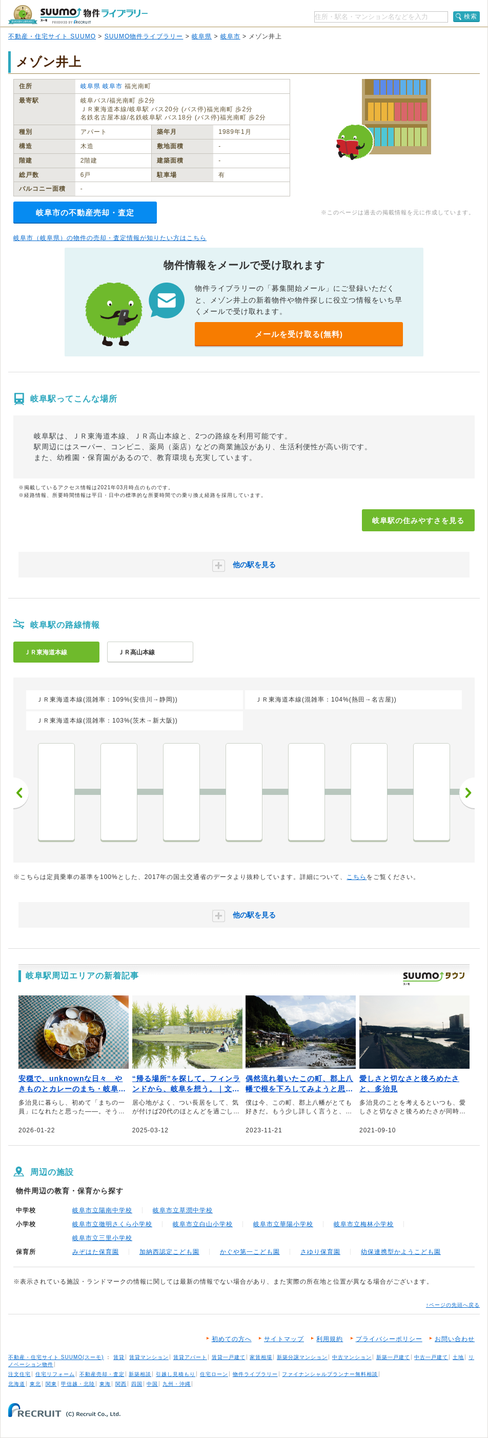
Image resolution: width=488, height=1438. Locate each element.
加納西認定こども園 (169, 1251)
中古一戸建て (431, 1357)
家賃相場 (261, 1357)
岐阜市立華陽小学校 (283, 1224)
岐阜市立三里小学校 (102, 1238)
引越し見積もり (175, 1374)
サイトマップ (284, 1339)
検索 (470, 16)
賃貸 (119, 1357)
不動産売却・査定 (102, 1374)
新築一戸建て (393, 1357)
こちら (357, 877)
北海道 (16, 1384)
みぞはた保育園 (95, 1251)
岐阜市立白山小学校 (203, 1224)
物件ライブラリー (255, 1374)
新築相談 (140, 1374)
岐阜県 (202, 36)
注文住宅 (19, 1374)
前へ (21, 793)
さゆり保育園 (320, 1251)
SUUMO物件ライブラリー (144, 36)
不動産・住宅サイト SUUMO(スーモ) (56, 1357)
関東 (51, 1384)
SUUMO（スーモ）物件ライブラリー (78, 14)
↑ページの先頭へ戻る (453, 1305)
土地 (458, 1357)
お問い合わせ (455, 1339)
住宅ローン (214, 1374)
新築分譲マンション (302, 1357)
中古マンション (352, 1357)
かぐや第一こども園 (250, 1251)
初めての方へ (232, 1339)
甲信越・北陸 (78, 1384)
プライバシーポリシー (389, 1339)
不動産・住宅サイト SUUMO (52, 36)
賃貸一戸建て (229, 1357)
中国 (152, 1384)
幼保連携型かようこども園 (401, 1251)
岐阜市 (230, 36)
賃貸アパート (190, 1357)
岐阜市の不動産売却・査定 (85, 212)
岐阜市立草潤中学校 (183, 1210)
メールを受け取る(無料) (299, 334)
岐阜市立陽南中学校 (102, 1210)
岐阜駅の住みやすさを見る (418, 520)
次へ (467, 793)
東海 (105, 1384)
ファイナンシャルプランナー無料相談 (330, 1374)
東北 (35, 1384)
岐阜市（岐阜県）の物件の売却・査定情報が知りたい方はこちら (110, 238)
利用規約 (329, 1339)
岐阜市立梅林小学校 (364, 1224)
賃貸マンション (149, 1357)
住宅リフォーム (55, 1374)
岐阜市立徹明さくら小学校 (112, 1224)
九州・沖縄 (176, 1384)
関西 (121, 1384)
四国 (137, 1384)
